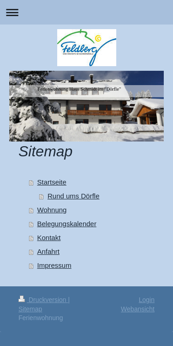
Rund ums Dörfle (74, 196)
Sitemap (30, 309)
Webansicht (138, 309)
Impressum (54, 265)
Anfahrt (48, 251)
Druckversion (43, 299)
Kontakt (49, 237)
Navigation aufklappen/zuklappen (86, 12)
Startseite (51, 182)
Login (147, 299)
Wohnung (52, 210)
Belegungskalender (66, 224)
